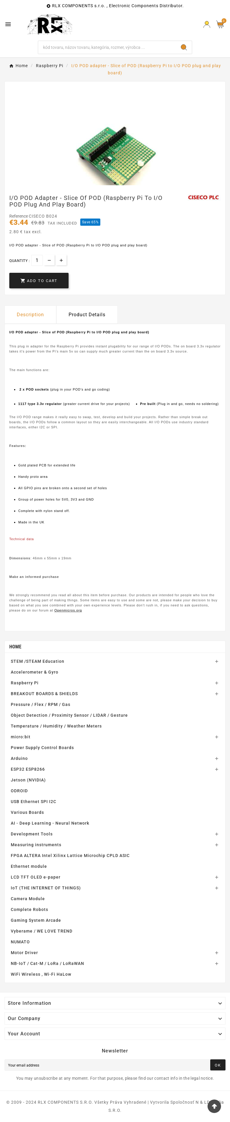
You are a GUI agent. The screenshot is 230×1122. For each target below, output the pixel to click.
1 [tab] (115, 183)
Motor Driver (24, 952)
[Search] (107, 47)
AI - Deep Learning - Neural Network (50, 823)
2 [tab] (121, 183)
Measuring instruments (36, 844)
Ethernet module (29, 866)
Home (15, 647)
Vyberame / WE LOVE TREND (41, 931)
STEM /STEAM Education (37, 661)
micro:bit (21, 736)
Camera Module (28, 898)
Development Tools (32, 834)
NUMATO (20, 941)
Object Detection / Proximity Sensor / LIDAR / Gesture (69, 715)
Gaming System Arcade (36, 920)
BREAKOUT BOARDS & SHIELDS (44, 693)
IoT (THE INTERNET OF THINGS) (46, 887)
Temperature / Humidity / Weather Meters (56, 726)
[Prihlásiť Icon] (206, 24)
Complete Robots (29, 909)
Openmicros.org (68, 610)
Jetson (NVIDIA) (28, 780)
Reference (19, 216)
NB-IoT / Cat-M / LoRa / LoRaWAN (47, 963)
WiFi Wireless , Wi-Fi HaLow (41, 974)
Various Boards (27, 812)
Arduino (19, 758)
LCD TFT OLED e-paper (35, 877)
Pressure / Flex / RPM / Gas (40, 704)
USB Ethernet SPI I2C (33, 801)
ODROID (19, 790)
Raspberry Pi (25, 682)
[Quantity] (37, 260)
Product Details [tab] (87, 314)
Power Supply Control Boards (42, 747)
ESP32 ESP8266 (28, 769)
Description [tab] (30, 314)
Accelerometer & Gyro (34, 672)
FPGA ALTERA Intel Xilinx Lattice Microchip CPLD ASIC (70, 855)
